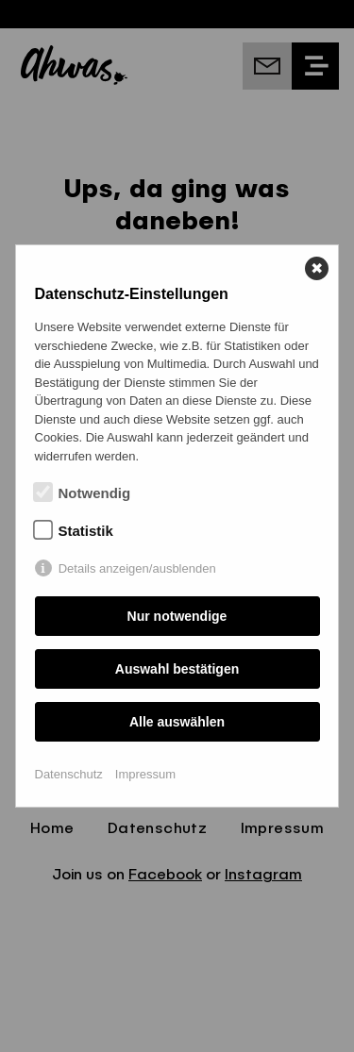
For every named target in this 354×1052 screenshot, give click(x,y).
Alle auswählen (177, 721)
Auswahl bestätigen (177, 668)
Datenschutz (69, 774)
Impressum (145, 774)
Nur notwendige (177, 616)
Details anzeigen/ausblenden (137, 568)
